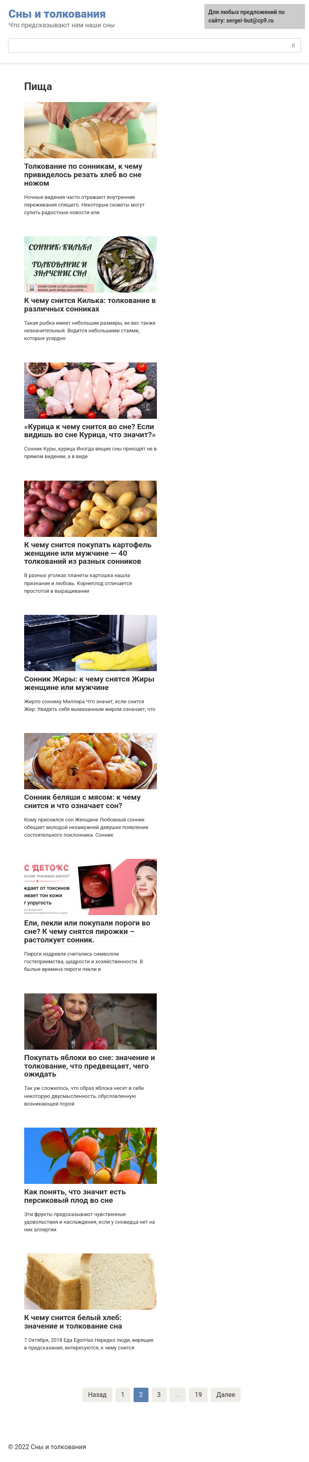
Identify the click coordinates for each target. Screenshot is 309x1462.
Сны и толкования (57, 13)
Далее (225, 1395)
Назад (97, 1395)
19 (198, 1395)
